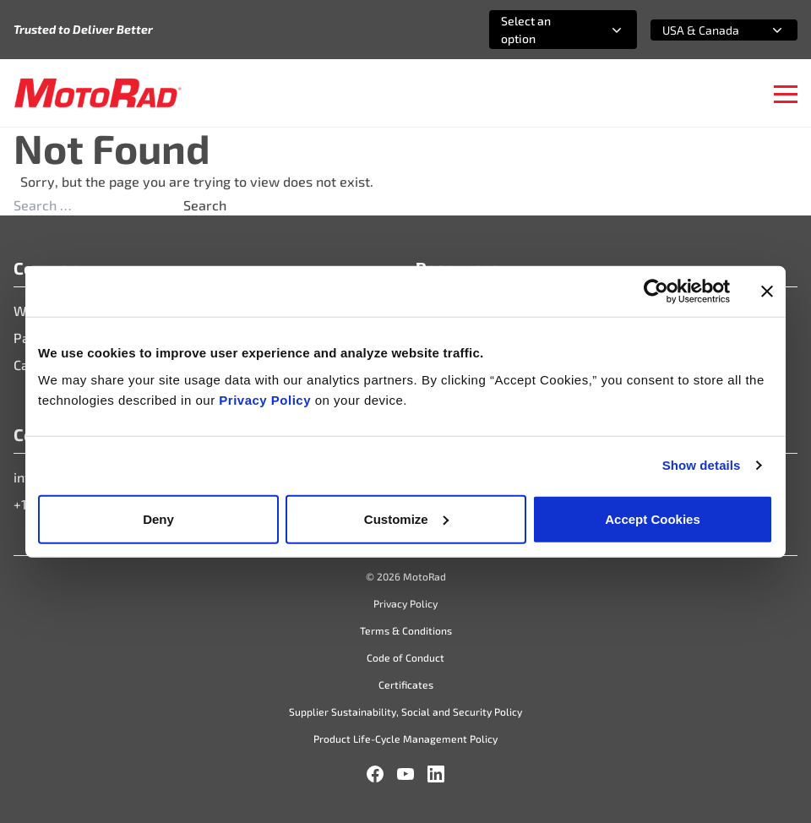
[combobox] (542, 29)
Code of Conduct (405, 657)
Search (204, 205)
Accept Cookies (652, 518)
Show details (701, 465)
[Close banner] (767, 291)
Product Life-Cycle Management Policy (405, 738)
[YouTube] (405, 774)
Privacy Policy (266, 399)
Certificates (405, 684)
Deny (158, 518)
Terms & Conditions (406, 630)
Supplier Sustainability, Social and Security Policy (405, 711)
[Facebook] (375, 774)
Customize (406, 518)
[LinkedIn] (435, 774)
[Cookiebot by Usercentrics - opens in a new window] (656, 291)
